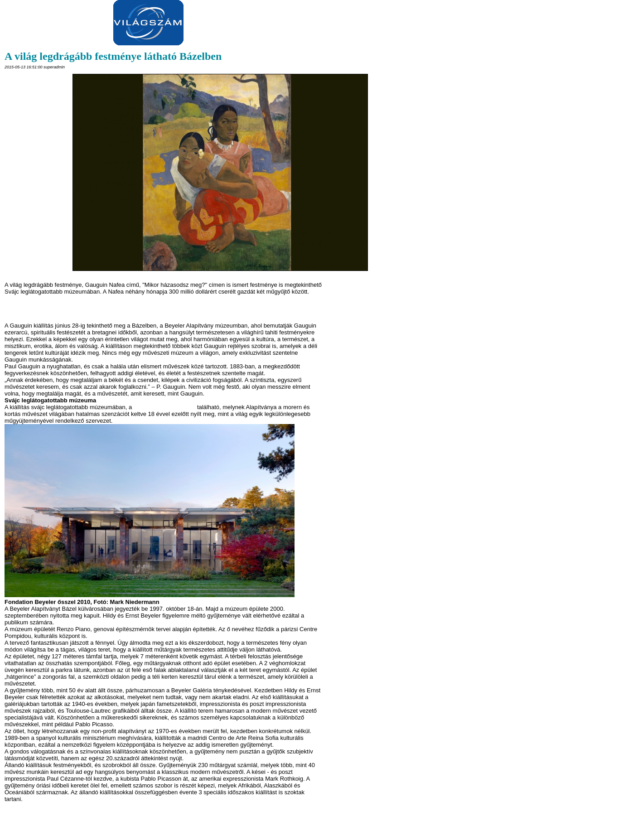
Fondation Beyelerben (165, 407)
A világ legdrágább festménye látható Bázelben (113, 56)
